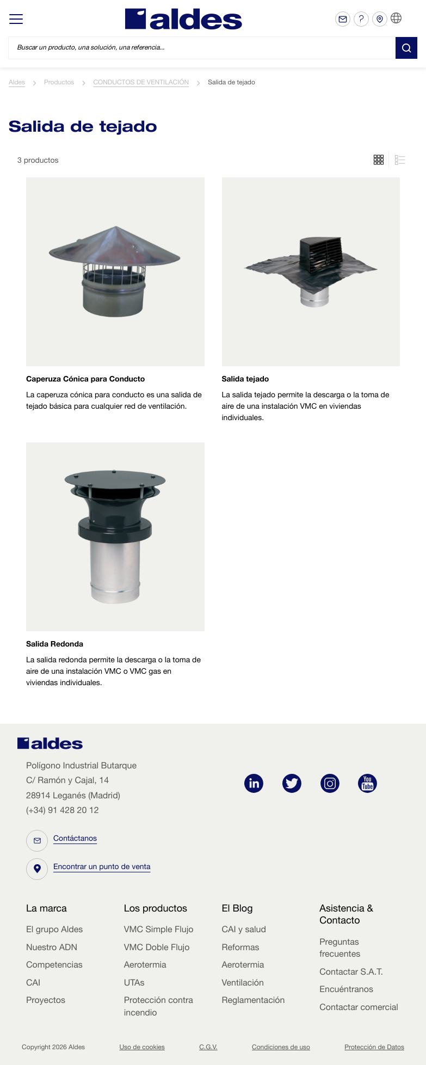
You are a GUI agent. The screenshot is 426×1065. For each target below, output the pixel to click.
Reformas (241, 948)
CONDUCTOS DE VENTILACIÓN (141, 83)
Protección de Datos (374, 1048)
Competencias (54, 966)
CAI (33, 984)
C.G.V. (208, 1048)
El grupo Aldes (54, 930)
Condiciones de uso (281, 1048)
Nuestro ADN (51, 948)
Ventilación (243, 984)
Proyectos (45, 1001)
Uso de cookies (141, 1048)
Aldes (17, 83)
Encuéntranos (346, 990)
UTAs (134, 984)
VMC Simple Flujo (159, 930)
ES (410, 18)
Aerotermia (145, 966)
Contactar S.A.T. (351, 973)
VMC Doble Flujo (157, 948)
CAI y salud (244, 930)
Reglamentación (253, 1001)
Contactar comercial (358, 1008)
